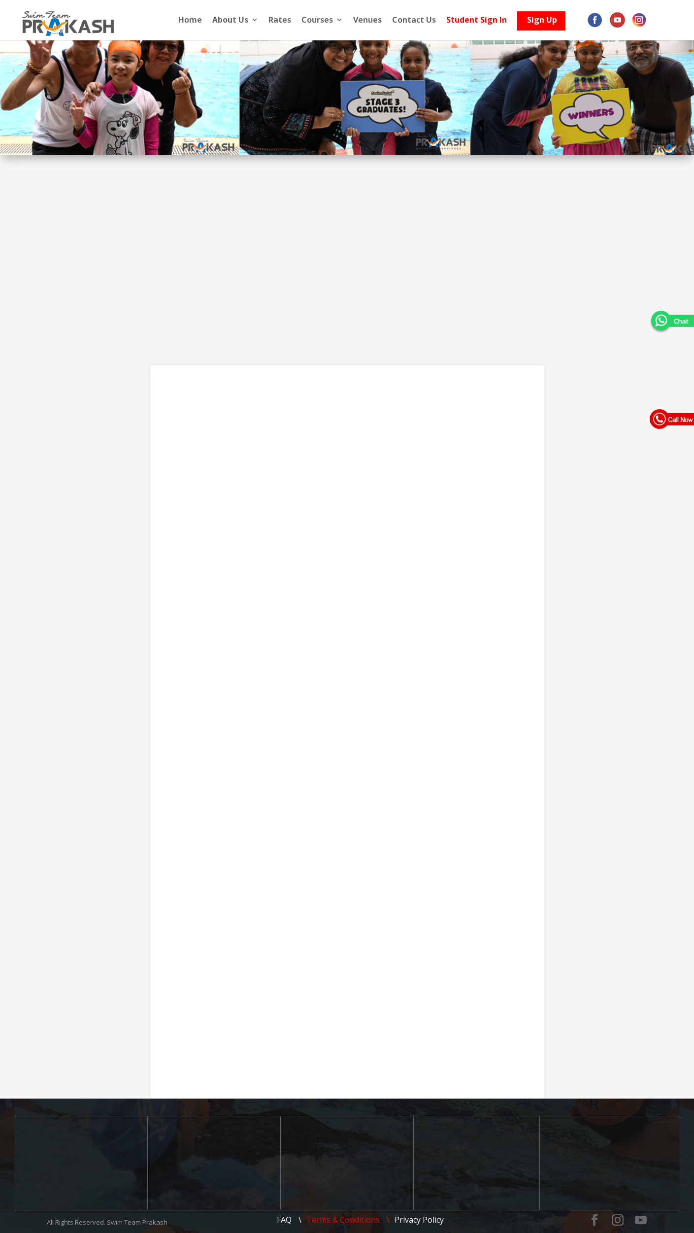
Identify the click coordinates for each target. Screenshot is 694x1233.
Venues (374, 20)
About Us (237, 20)
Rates (286, 20)
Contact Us (420, 20)
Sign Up (548, 22)
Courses (323, 20)
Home (196, 20)
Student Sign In (483, 20)
